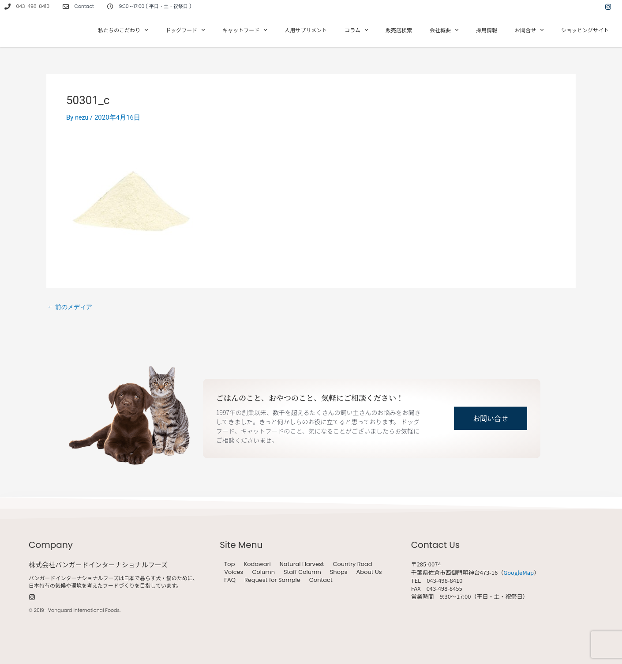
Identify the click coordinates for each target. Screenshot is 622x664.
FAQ (230, 580)
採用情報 (486, 30)
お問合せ (529, 30)
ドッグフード (185, 30)
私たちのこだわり (123, 30)
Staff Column (302, 572)
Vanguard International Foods (84, 610)
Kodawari (257, 564)
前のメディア (71, 307)
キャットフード (244, 30)
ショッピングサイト (585, 30)
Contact (321, 580)
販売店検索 (399, 30)
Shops (339, 572)
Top (229, 564)
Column (263, 572)
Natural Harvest (302, 564)
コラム (356, 30)
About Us (369, 572)
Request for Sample (272, 580)
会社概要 (444, 30)
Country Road (352, 564)
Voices (233, 572)
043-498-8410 (32, 6)
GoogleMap (518, 572)
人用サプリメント (306, 30)
